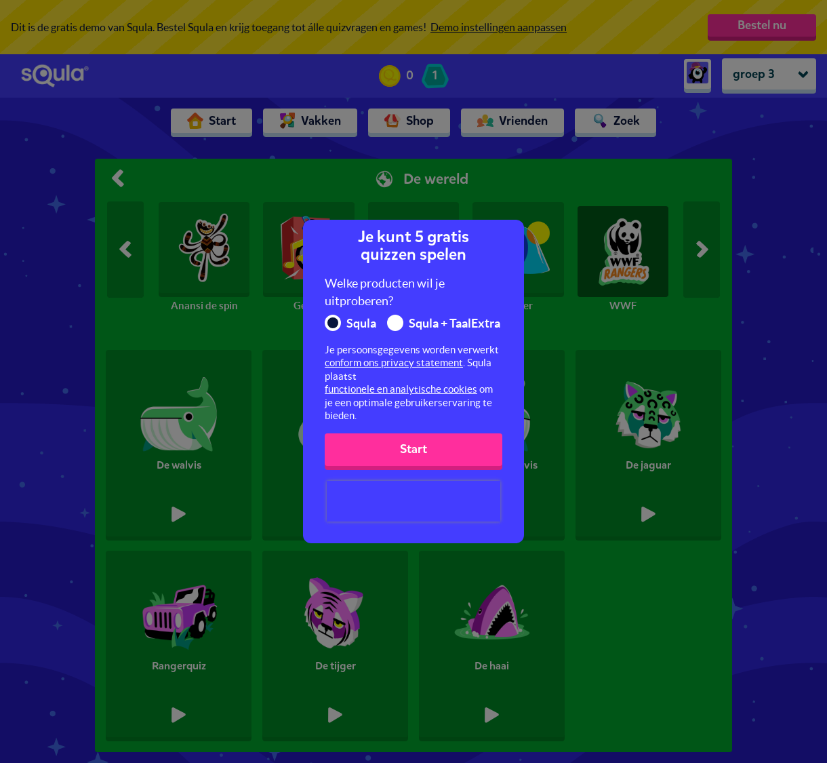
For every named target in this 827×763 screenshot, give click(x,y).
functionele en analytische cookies (401, 389)
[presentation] (413, 501)
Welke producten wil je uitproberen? (385, 292)
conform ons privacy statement (394, 362)
